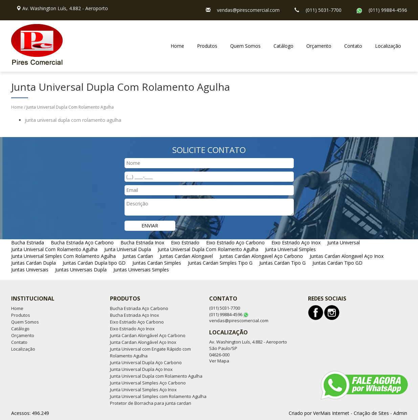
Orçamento (318, 46)
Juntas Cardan (138, 256)
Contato (353, 46)
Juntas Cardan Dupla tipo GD (94, 263)
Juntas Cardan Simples (156, 263)
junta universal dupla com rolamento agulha (73, 120)
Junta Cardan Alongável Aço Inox (143, 342)
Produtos (207, 46)
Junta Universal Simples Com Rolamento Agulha (63, 256)
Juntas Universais (29, 269)
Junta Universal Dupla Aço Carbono (146, 362)
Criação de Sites (371, 413)
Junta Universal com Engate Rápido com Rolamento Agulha (150, 352)
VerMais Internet (331, 413)
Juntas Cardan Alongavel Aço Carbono (261, 256)
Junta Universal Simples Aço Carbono (148, 383)
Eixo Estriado (185, 242)
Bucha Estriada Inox (142, 242)
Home (177, 46)
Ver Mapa (219, 361)
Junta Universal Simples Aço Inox (143, 389)
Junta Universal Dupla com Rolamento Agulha (156, 376)
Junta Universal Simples (290, 249)
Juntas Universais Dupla (81, 269)
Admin (400, 413)
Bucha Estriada (27, 242)
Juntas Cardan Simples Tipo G (220, 263)
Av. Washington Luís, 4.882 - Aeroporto (65, 8)
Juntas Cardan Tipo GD (337, 263)
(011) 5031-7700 (324, 10)
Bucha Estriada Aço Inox (134, 315)
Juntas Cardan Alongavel (186, 256)
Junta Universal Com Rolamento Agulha (54, 249)
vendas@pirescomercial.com (248, 10)
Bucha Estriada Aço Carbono (82, 242)
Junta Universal (343, 242)
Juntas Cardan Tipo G (282, 263)
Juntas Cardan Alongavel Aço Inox (346, 256)
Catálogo (283, 46)
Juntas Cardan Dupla (33, 263)
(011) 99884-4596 (388, 10)
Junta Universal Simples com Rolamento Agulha (158, 396)
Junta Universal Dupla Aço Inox (141, 369)
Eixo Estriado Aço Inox (296, 242)
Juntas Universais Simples (141, 269)
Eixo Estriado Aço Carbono (235, 242)
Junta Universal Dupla (127, 249)
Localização (388, 46)
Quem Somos (245, 46)
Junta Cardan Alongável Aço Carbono (147, 335)
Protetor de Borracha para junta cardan (150, 403)
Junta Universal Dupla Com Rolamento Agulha (208, 249)
